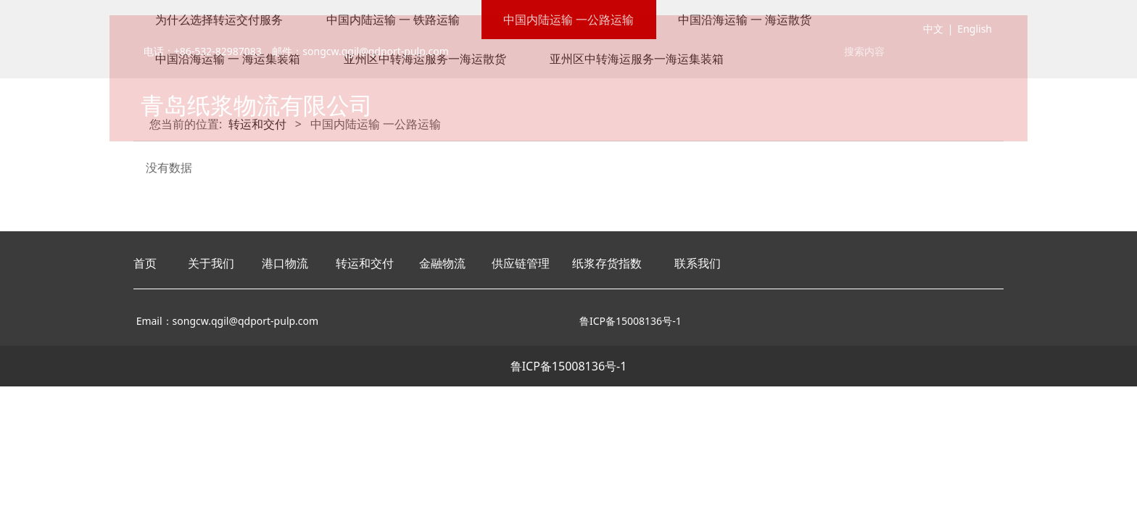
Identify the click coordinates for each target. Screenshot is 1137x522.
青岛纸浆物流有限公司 (257, 107)
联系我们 (697, 263)
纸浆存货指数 (607, 263)
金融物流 (442, 263)
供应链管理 (521, 263)
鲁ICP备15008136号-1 (568, 366)
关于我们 (211, 263)
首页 (145, 263)
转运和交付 (365, 263)
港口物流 (285, 263)
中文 (933, 31)
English (974, 31)
